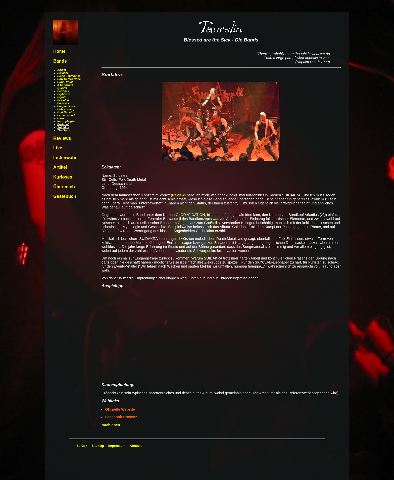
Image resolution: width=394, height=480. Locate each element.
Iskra (60, 118)
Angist (61, 69)
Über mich (64, 186)
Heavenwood (66, 115)
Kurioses (62, 177)
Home (59, 51)
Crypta (61, 97)
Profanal (63, 124)
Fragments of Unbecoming (66, 108)
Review (178, 195)
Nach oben (111, 425)
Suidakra (63, 127)
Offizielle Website (120, 409)
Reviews (62, 138)
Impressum (116, 446)
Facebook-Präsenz (121, 417)
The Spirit (63, 130)
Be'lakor (62, 72)
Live (57, 147)
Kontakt (136, 446)
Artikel (60, 167)
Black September (68, 75)
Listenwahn (65, 157)
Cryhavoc (63, 94)
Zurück (82, 446)
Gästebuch (64, 196)
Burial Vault (65, 81)
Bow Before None (69, 78)
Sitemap (97, 446)
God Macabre (66, 112)
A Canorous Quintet (65, 86)
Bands (60, 61)
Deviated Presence (63, 102)
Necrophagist (66, 121)
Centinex (63, 91)
